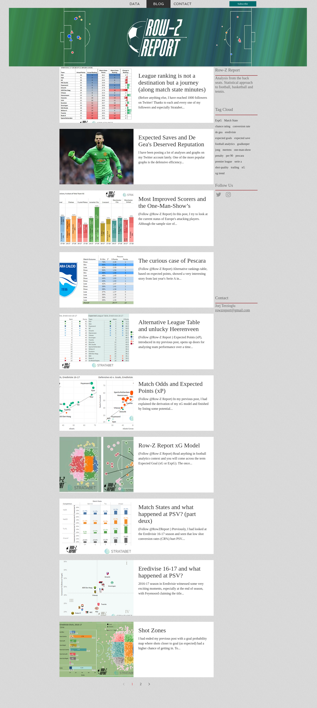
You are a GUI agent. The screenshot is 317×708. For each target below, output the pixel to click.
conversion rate (241, 126)
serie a (238, 161)
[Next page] (149, 684)
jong (217, 149)
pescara (239, 155)
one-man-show (242, 149)
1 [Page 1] (132, 684)
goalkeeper (243, 143)
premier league (223, 161)
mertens (227, 149)
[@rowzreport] (218, 194)
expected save (242, 138)
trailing (235, 167)
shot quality (222, 167)
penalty (219, 155)
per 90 (229, 155)
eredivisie (230, 132)
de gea (219, 132)
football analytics (225, 143)
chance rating (222, 126)
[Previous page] (123, 684)
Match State (231, 120)
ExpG (218, 120)
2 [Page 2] (141, 684)
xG (243, 167)
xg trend (220, 173)
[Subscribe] (242, 3)
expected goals (223, 138)
